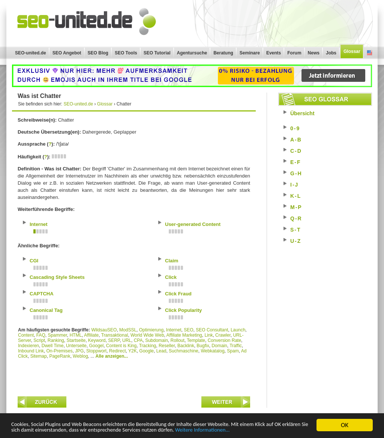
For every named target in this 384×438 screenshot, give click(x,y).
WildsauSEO (104, 330)
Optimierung (151, 330)
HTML (75, 335)
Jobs (331, 53)
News (314, 53)
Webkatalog (212, 351)
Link (208, 335)
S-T (295, 230)
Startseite (76, 340)
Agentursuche (192, 53)
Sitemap (38, 356)
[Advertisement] (134, 375)
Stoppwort (96, 351)
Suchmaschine (183, 351)
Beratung (223, 53)
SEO (188, 330)
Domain (219, 345)
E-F (295, 162)
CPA (138, 340)
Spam (232, 351)
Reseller (167, 345)
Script (39, 340)
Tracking (147, 345)
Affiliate (91, 335)
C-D (296, 151)
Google (146, 351)
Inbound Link (31, 351)
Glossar (352, 51)
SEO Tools (126, 53)
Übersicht (302, 113)
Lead (161, 351)
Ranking (56, 340)
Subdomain (156, 340)
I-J (294, 185)
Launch (238, 330)
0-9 (295, 128)
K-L (295, 196)
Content (26, 335)
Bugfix (202, 345)
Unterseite (76, 345)
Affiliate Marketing (184, 335)
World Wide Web (147, 335)
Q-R (296, 218)
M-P (296, 207)
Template (196, 340)
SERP (114, 340)
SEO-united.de (30, 53)
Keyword (97, 340)
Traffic (236, 345)
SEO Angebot (66, 53)
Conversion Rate (224, 340)
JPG (79, 351)
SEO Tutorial (157, 53)
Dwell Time (53, 345)
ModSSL (127, 330)
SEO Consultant (212, 330)
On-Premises (59, 351)
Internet (174, 330)
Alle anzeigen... (112, 356)
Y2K (132, 351)
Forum (294, 53)
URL (126, 340)
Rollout (177, 340)
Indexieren (28, 345)
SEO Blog (98, 53)
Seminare (250, 53)
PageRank (59, 356)
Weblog (80, 356)
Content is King (121, 345)
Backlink (185, 345)
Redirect (117, 351)
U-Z (295, 241)
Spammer (57, 335)
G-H (296, 173)
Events (273, 53)
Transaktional (114, 335)
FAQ (40, 335)
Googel (96, 345)
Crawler (223, 335)
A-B (296, 140)
